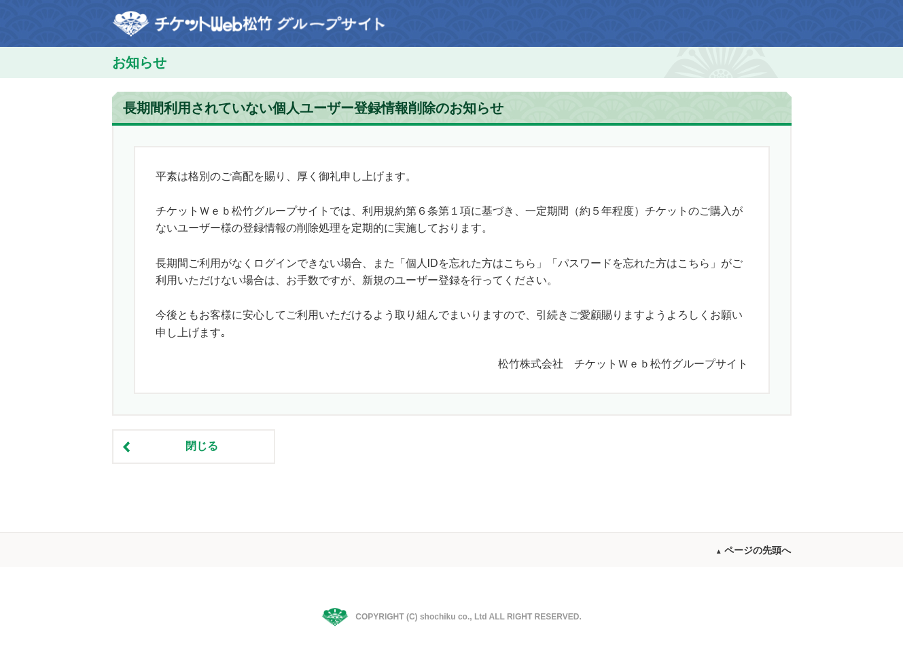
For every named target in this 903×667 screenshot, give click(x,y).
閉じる (201, 446)
